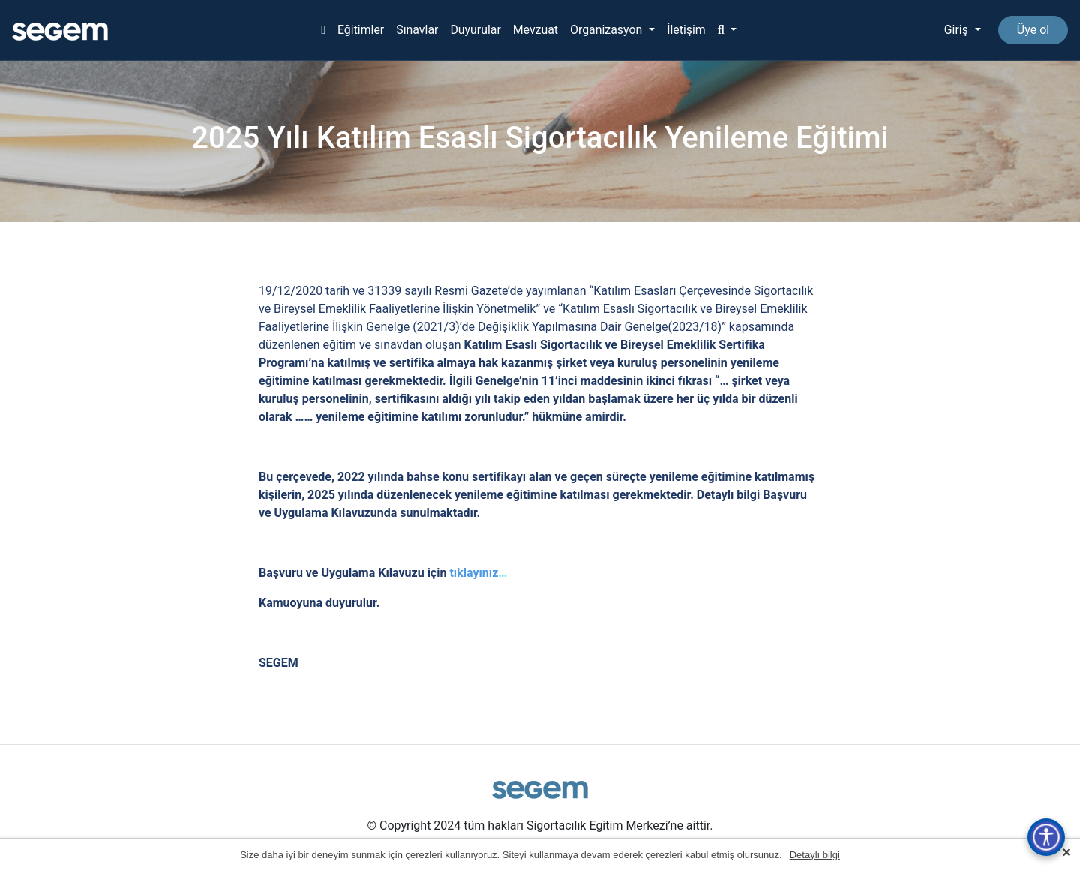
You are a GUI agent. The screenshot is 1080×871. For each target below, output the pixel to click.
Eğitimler (359, 30)
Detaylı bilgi (815, 854)
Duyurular (474, 30)
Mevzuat (535, 30)
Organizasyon (608, 30)
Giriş (957, 30)
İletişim (687, 30)
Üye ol (1033, 30)
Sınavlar (416, 30)
